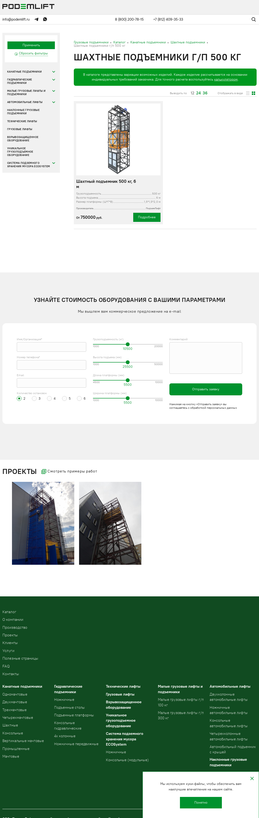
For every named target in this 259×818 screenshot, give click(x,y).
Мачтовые (10, 756)
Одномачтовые (14, 694)
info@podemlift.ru (16, 19)
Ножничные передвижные (76, 744)
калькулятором (226, 79)
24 (198, 93)
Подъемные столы (69, 707)
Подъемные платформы (74, 715)
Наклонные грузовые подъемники (23, 112)
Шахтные (10, 725)
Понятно (200, 803)
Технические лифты (22, 121)
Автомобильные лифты (24, 102)
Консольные (12, 733)
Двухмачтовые (14, 702)
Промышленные (15, 749)
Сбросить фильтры (33, 53)
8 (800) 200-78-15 (129, 19)
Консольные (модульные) (127, 760)
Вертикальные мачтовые (23, 741)
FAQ (6, 666)
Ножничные (64, 699)
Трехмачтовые (14, 710)
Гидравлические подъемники (19, 81)
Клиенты (10, 642)
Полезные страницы (20, 658)
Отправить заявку (205, 389)
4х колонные (64, 736)
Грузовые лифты (19, 129)
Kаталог (9, 612)
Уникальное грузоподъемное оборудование (20, 152)
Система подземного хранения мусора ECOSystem (28, 164)
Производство (14, 627)
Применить (31, 45)
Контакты (10, 674)
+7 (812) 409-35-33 (168, 19)
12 (192, 93)
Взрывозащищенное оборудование (22, 139)
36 (205, 93)
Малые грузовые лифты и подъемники (26, 92)
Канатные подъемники (24, 71)
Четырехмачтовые (17, 717)
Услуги (8, 650)
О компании (12, 619)
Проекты (10, 635)
